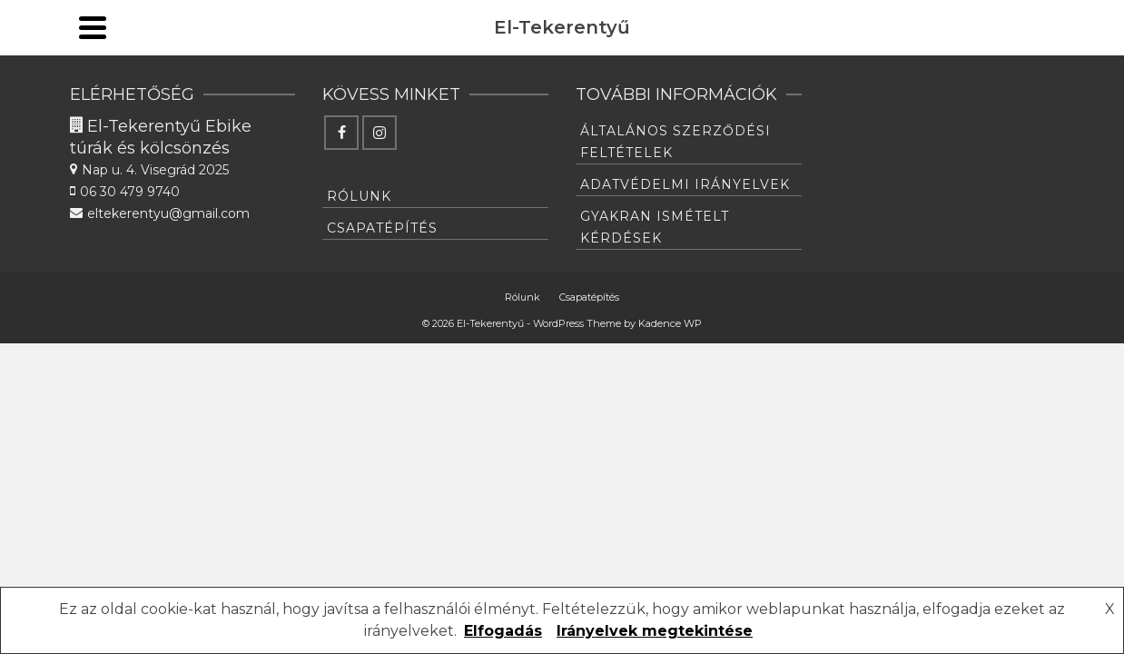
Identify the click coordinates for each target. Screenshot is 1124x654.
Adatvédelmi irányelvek (685, 377)
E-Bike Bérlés (484, 88)
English (924, 88)
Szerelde (361, 88)
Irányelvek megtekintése (655, 630)
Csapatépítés (616, 163)
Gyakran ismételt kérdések (654, 420)
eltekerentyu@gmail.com (145, 32)
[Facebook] (1003, 68)
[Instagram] (1003, 106)
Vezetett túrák (663, 88)
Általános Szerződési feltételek (675, 334)
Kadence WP (670, 516)
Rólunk (480, 163)
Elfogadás (503, 630)
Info (824, 77)
